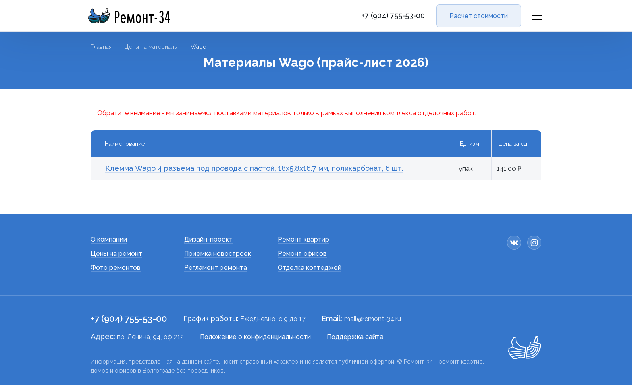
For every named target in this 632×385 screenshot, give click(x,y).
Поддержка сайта (355, 337)
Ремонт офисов (302, 253)
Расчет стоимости (478, 16)
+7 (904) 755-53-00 (393, 16)
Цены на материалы (151, 46)
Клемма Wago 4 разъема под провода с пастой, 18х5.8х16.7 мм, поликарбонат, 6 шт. (254, 168)
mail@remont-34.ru (372, 319)
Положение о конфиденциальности (255, 337)
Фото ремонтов (116, 267)
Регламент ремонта (215, 267)
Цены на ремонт (116, 253)
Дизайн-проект (208, 239)
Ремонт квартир (303, 239)
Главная (101, 46)
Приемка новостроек (217, 253)
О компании (109, 239)
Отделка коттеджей (309, 267)
